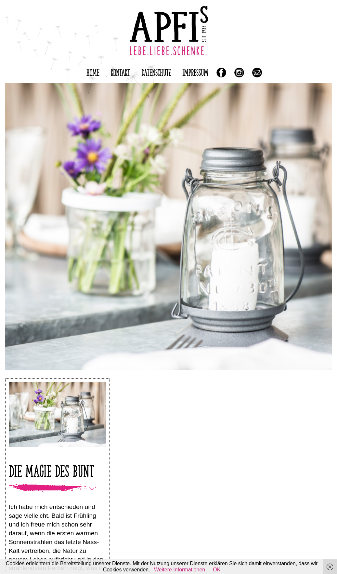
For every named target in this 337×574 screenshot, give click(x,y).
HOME (92, 71)
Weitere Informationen (179, 569)
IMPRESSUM (195, 71)
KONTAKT (120, 71)
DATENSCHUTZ (156, 71)
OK (216, 569)
